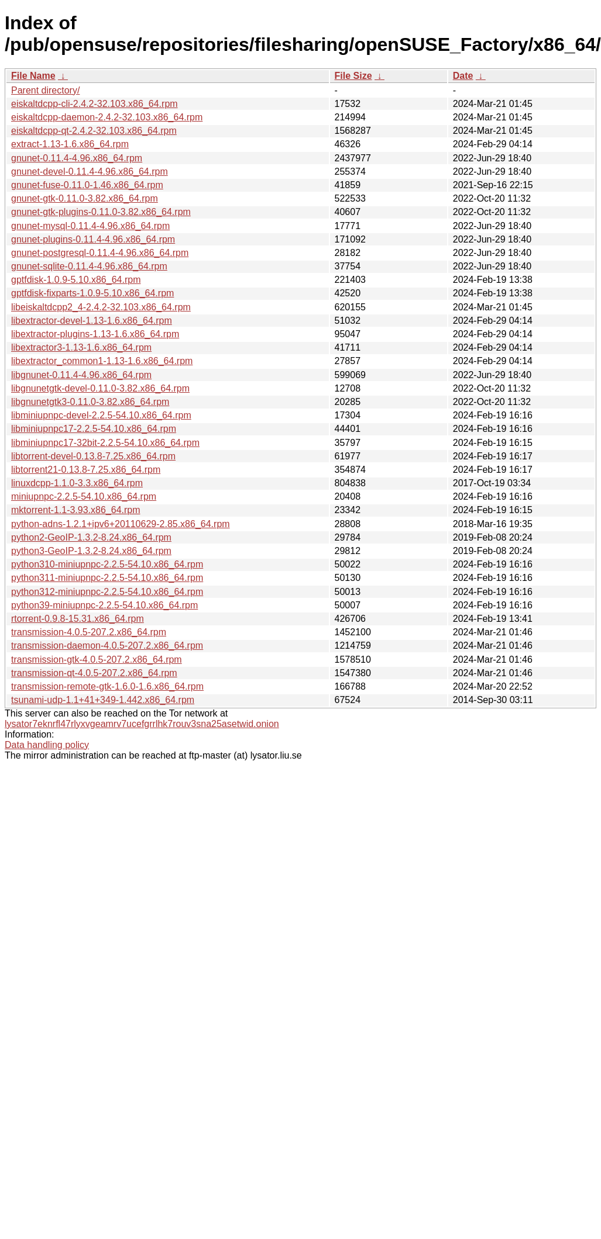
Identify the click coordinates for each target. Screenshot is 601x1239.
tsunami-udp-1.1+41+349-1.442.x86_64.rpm (102, 700)
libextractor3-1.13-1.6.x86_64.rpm (81, 347)
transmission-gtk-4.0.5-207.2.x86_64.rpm (96, 660)
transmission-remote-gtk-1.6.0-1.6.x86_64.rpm (107, 686)
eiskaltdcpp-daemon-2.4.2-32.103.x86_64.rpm (106, 117)
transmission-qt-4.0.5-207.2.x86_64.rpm (94, 673)
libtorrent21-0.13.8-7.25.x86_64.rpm (85, 470)
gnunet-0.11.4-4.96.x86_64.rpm (76, 158)
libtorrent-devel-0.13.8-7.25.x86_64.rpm (93, 456)
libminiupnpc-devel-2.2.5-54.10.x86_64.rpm (101, 415)
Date (463, 76)
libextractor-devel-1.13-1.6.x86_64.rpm (91, 321)
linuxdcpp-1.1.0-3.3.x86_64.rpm (77, 483)
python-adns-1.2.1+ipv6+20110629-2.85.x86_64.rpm (120, 524)
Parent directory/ (45, 90)
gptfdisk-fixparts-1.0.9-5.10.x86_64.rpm (92, 293)
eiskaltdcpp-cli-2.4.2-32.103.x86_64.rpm (94, 104)
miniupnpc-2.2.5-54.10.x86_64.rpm (83, 496)
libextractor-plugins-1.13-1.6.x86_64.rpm (95, 334)
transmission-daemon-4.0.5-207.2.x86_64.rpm (107, 645)
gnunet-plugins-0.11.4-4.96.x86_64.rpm (93, 239)
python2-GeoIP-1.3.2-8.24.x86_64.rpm (91, 537)
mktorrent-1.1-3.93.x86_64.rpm (75, 510)
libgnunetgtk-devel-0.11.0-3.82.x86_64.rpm (100, 388)
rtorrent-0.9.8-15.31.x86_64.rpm (77, 619)
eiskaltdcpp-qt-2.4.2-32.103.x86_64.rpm (94, 131)
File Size (353, 76)
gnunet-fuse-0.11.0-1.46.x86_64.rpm (87, 185)
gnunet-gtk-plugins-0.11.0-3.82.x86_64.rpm (101, 212)
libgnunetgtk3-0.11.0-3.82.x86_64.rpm (90, 402)
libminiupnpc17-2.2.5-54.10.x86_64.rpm (93, 429)
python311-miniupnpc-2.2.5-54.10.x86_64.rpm (107, 578)
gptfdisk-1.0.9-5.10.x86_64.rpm (75, 280)
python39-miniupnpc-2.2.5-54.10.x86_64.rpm (104, 605)
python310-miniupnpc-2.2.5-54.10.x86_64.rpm (107, 564)
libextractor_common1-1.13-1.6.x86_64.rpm (102, 361)
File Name (33, 76)
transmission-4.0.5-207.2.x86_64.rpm (88, 632)
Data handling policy (47, 745)
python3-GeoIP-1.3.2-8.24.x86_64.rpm (91, 551)
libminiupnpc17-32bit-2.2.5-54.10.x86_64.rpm (105, 443)
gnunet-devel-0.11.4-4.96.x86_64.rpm (89, 171)
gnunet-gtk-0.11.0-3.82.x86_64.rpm (84, 198)
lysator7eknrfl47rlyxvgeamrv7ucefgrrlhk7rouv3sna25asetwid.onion (142, 724)
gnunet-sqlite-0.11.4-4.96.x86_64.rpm (89, 266)
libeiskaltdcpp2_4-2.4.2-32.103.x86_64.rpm (101, 307)
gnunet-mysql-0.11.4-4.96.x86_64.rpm (90, 226)
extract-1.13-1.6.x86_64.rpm (70, 144)
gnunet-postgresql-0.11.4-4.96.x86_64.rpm (99, 253)
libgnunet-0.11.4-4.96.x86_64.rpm (81, 375)
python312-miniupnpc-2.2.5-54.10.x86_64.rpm (107, 592)
